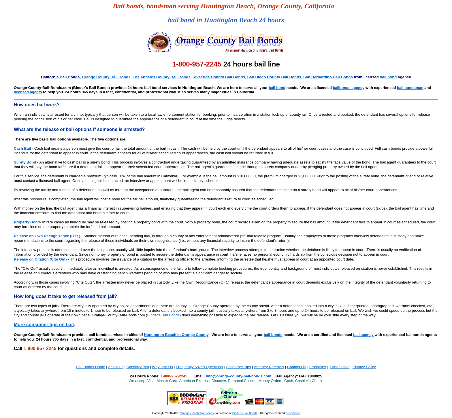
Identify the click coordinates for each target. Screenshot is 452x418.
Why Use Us (162, 367)
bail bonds (273, 334)
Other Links (339, 367)
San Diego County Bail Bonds (274, 77)
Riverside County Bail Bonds (219, 77)
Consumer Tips (238, 367)
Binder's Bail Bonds (163, 315)
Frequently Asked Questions (199, 367)
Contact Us (296, 367)
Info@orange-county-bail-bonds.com (238, 376)
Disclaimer (317, 367)
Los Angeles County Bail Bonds (162, 77)
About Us (115, 367)
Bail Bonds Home (90, 367)
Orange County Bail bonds (197, 413)
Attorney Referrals (269, 367)
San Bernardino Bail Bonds (328, 77)
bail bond (388, 77)
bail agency (363, 334)
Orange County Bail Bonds (106, 77)
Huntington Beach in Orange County (176, 334)
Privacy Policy (364, 367)
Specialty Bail (138, 367)
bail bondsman (410, 88)
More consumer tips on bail (44, 324)
